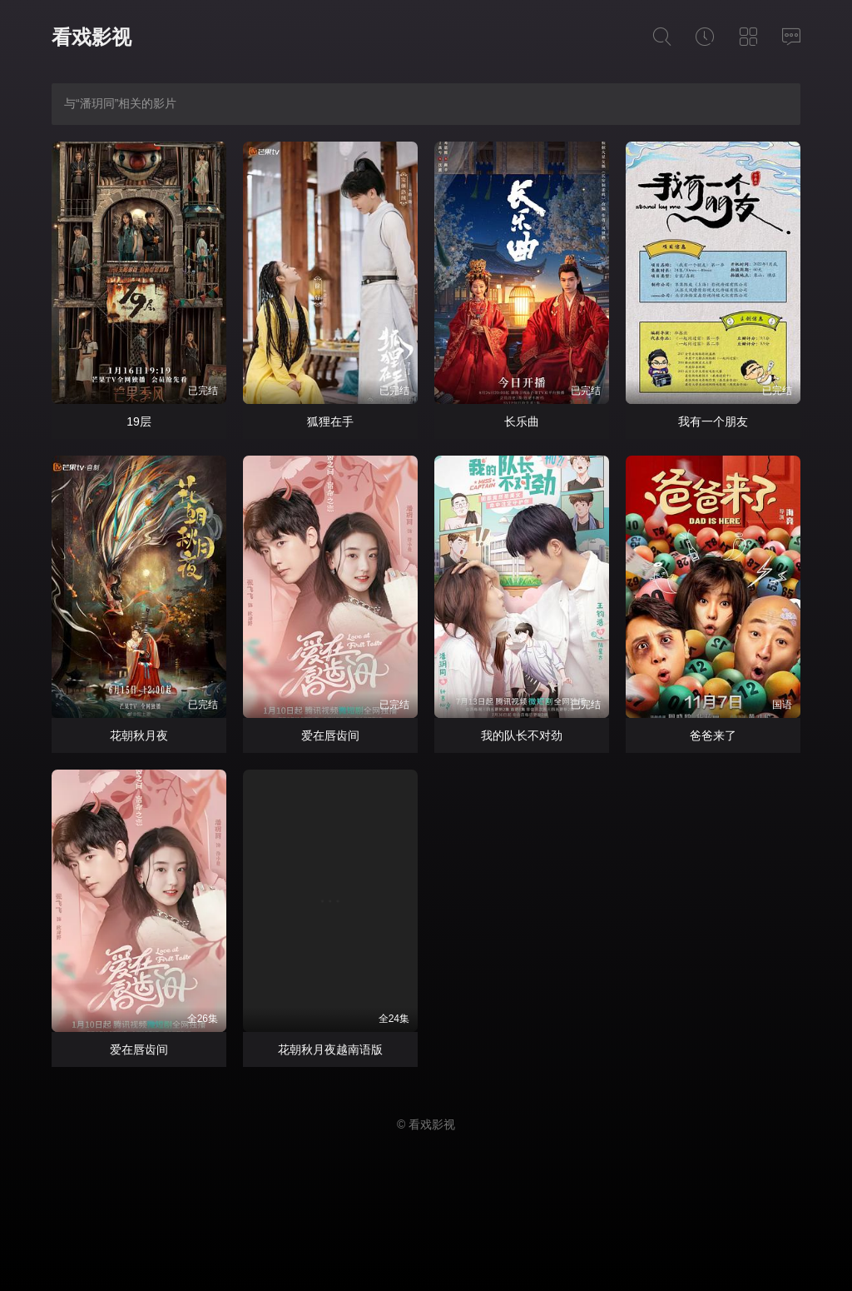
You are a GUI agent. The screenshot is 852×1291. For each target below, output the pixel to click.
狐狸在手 (330, 421)
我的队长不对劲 (521, 735)
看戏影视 (91, 37)
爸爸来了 (713, 735)
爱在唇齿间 (330, 735)
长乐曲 (521, 421)
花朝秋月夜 (139, 735)
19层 (138, 421)
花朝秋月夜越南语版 (330, 1049)
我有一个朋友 (713, 421)
